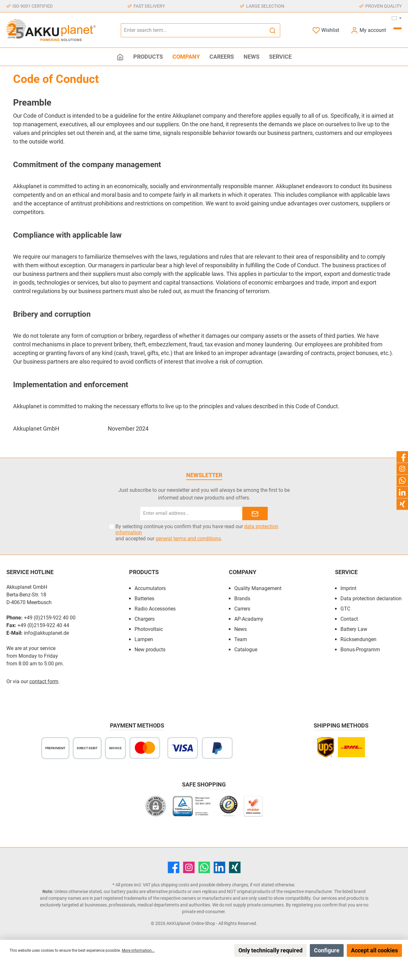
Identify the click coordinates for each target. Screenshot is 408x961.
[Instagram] (189, 867)
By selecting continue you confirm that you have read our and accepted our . (196, 532)
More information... (138, 950)
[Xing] (235, 867)
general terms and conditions (188, 539)
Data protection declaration (371, 598)
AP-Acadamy (248, 619)
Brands (242, 598)
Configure (326, 950)
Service (346, 572)
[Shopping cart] (397, 28)
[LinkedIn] (219, 867)
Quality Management (257, 588)
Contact (349, 619)
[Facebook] (173, 867)
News (240, 629)
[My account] (368, 30)
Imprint (348, 588)
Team (240, 639)
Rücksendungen (358, 639)
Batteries (144, 598)
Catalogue (245, 650)
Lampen (144, 639)
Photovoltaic (149, 629)
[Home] (120, 57)
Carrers (242, 609)
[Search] (272, 30)
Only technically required (270, 950)
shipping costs (175, 884)
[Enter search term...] (193, 30)
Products (144, 572)
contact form (43, 681)
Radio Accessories (155, 609)
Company (242, 572)
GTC (345, 609)
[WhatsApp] (204, 867)
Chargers (145, 619)
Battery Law (353, 629)
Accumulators (150, 588)
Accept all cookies (374, 950)
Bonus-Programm (360, 650)
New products (150, 650)
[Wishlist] (325, 30)
